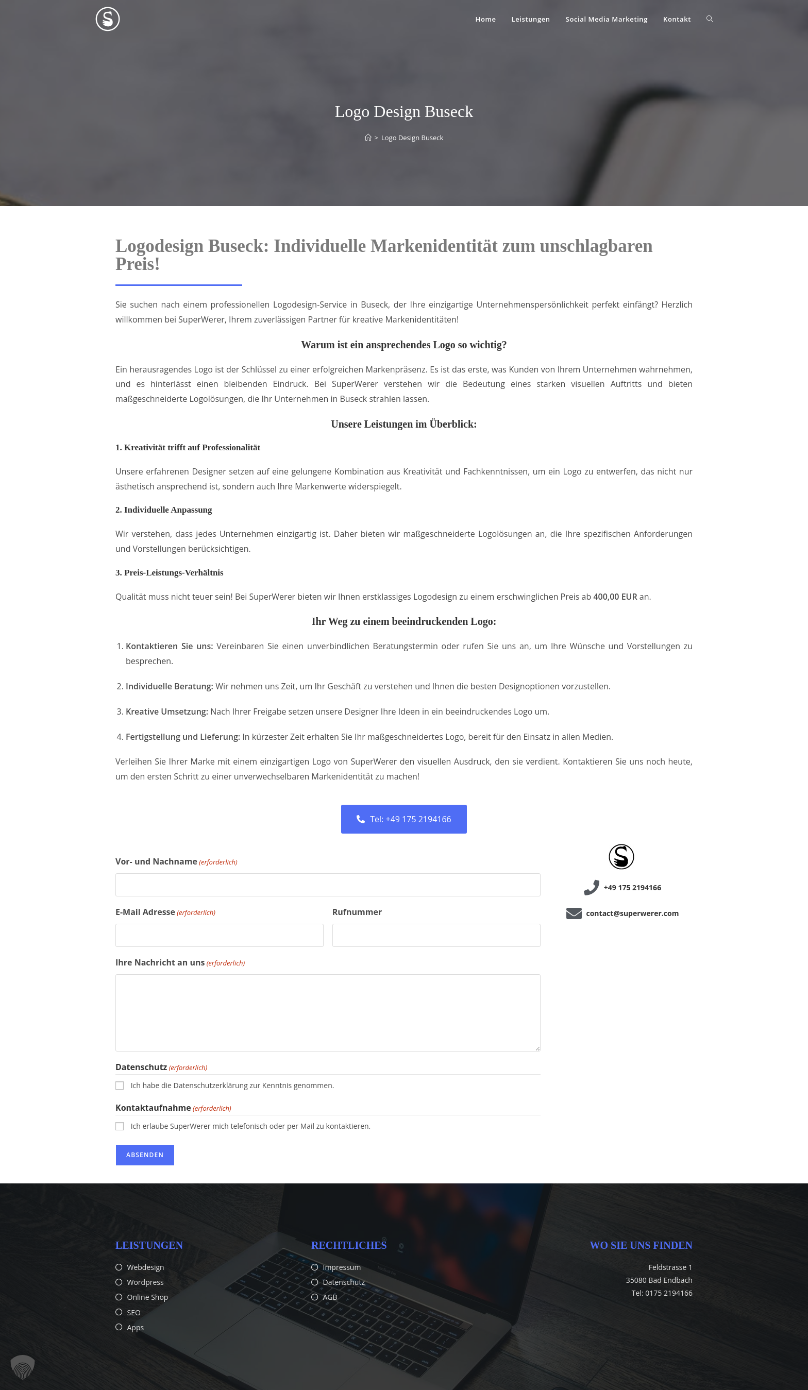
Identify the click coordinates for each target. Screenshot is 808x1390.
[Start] (368, 137)
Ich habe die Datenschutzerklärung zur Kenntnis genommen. (232, 1085)
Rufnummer (357, 912)
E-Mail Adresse (165, 912)
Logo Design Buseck (412, 137)
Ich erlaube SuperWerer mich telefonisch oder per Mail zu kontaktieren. (251, 1126)
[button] (22, 1367)
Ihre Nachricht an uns (180, 963)
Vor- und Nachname (176, 862)
